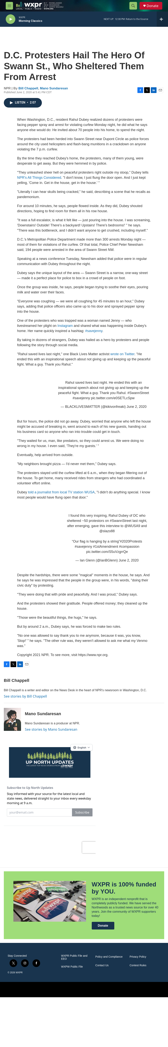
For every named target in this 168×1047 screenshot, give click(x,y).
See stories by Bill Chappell (25, 700)
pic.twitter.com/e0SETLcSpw (113, 402)
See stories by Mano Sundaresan (51, 733)
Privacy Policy (138, 1006)
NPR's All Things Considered (39, 181)
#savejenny (93, 335)
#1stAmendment (105, 550)
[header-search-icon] (133, 6)
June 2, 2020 (136, 410)
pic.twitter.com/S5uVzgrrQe (107, 555)
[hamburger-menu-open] (9, 6)
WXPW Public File (72, 1016)
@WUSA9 (132, 530)
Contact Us (102, 1015)
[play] (10, 19)
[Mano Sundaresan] (12, 723)
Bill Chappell (28, 92)
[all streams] (162, 19)
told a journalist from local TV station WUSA (61, 496)
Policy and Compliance (109, 1006)
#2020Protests (131, 545)
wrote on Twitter (122, 358)
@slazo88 (107, 535)
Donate (152, 6)
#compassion (129, 550)
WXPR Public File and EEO (74, 1007)
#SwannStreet (138, 397)
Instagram (65, 329)
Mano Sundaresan (54, 92)
